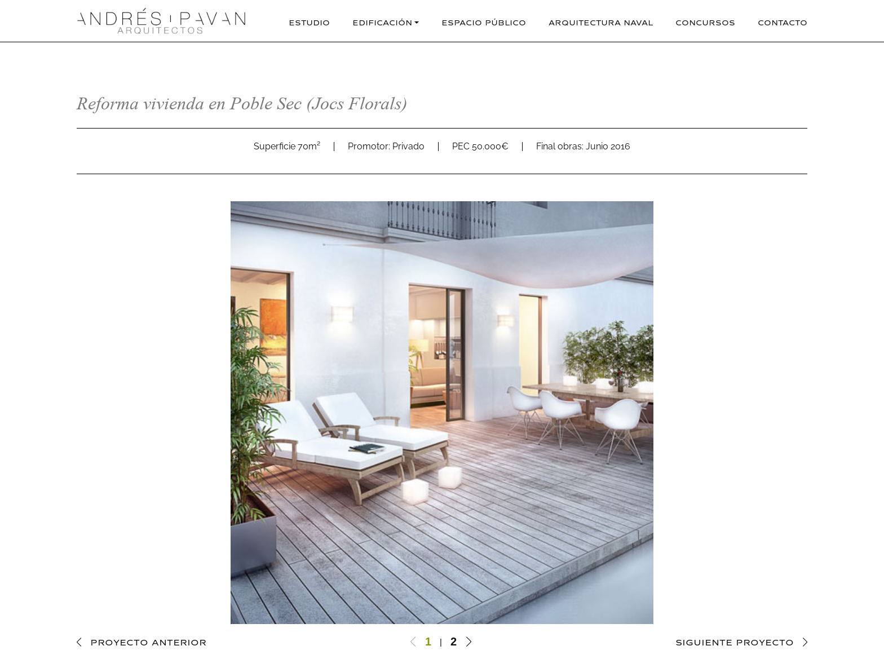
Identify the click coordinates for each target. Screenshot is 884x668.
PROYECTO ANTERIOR (148, 640)
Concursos (705, 21)
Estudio (309, 21)
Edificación (382, 21)
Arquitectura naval (601, 21)
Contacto (782, 21)
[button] (469, 641)
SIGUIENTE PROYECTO (734, 640)
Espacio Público (483, 21)
